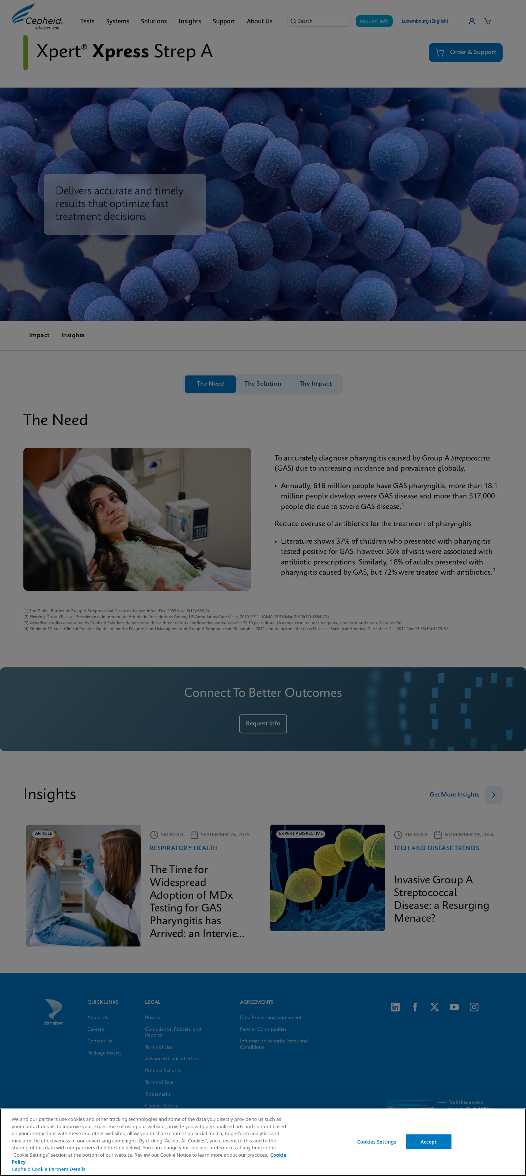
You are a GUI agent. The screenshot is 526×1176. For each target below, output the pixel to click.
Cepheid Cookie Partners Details (48, 1169)
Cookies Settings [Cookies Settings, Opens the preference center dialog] (376, 1141)
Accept (429, 1141)
